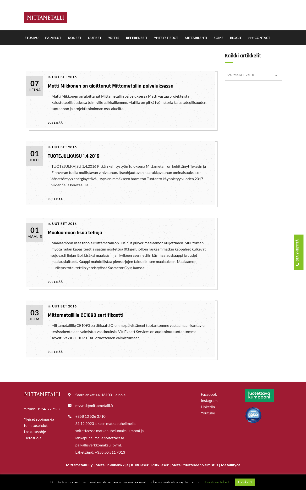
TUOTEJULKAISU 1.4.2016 (73, 156)
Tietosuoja (32, 437)
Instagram (209, 400)
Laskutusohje (35, 431)
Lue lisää (55, 122)
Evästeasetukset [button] (217, 482)
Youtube (208, 413)
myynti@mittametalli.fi (94, 405)
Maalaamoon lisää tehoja (75, 232)
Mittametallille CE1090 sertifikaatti (85, 315)
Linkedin (208, 406)
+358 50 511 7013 (110, 452)
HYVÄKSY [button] (245, 482)
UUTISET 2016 (64, 77)
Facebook (209, 394)
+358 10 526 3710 (90, 416)
